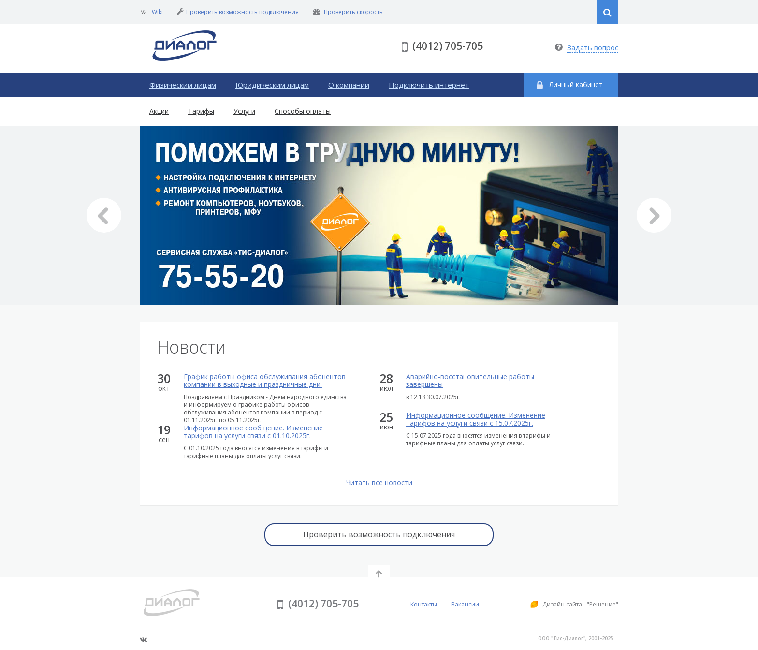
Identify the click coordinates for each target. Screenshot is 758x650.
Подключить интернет (429, 84)
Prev (104, 215)
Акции (159, 111)
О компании (348, 84)
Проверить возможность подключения (242, 12)
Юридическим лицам (272, 84)
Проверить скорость (353, 12)
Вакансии (465, 604)
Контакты (423, 604)
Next (654, 215)
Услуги (244, 111)
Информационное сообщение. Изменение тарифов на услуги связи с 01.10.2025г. (253, 432)
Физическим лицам (182, 84)
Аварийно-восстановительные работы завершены (470, 380)
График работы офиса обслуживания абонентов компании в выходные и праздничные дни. (265, 380)
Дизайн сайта (562, 604)
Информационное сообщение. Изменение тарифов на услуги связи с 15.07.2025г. (475, 419)
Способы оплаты (303, 111)
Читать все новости (379, 482)
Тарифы (201, 111)
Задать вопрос (592, 47)
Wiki (157, 12)
